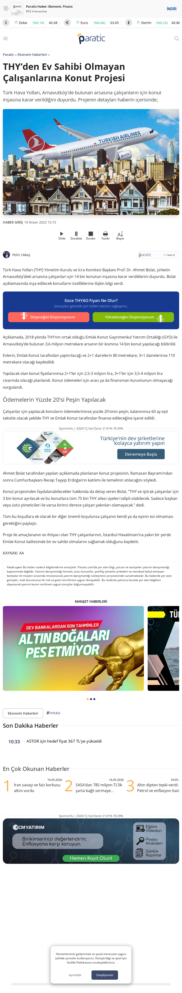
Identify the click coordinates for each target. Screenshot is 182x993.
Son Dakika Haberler (30, 724)
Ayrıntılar (75, 975)
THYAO (53, 711)
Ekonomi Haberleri (32, 54)
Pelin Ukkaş (21, 255)
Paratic (8, 54)
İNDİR (172, 9)
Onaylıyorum (104, 975)
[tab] (88, 698)
